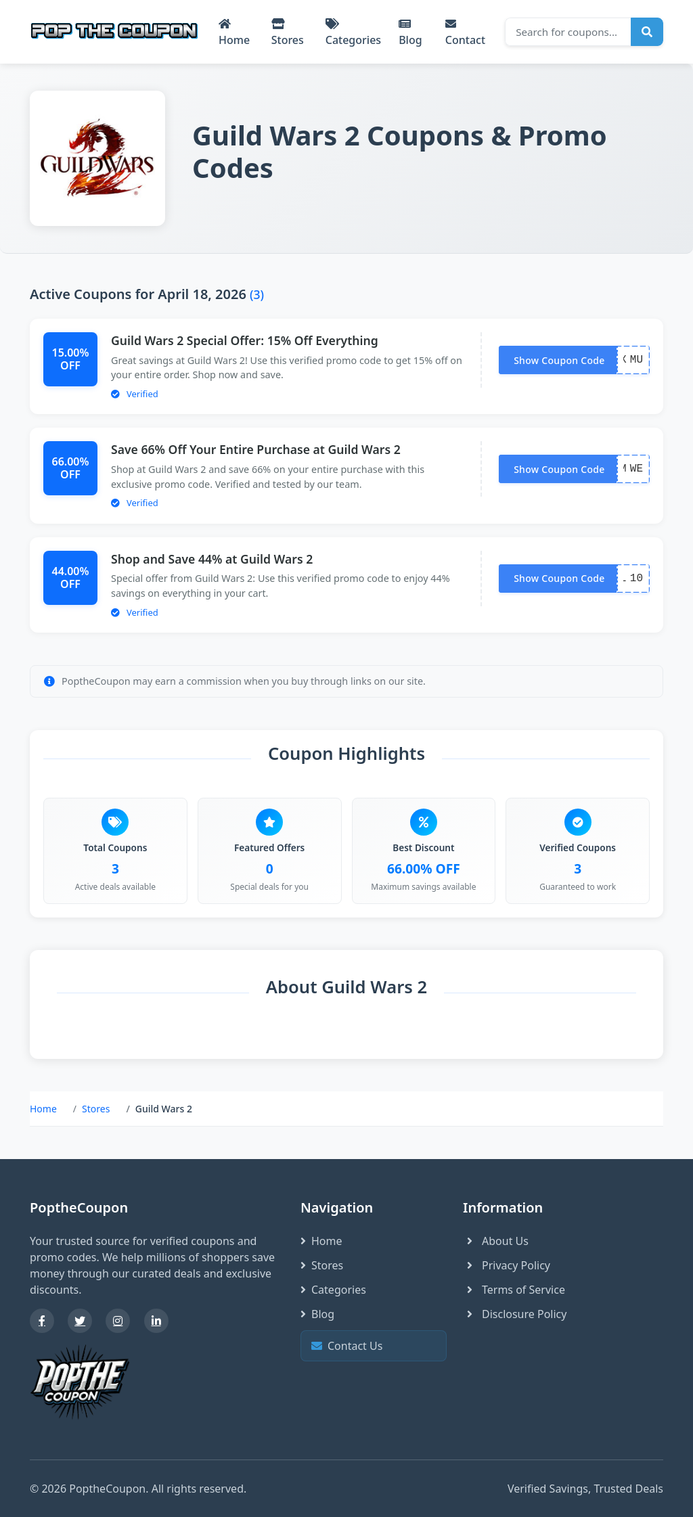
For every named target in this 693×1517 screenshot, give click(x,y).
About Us (496, 1240)
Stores (287, 32)
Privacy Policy (506, 1265)
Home (234, 32)
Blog (410, 32)
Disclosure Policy (514, 1314)
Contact (465, 32)
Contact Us (371, 1346)
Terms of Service (514, 1289)
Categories (353, 32)
